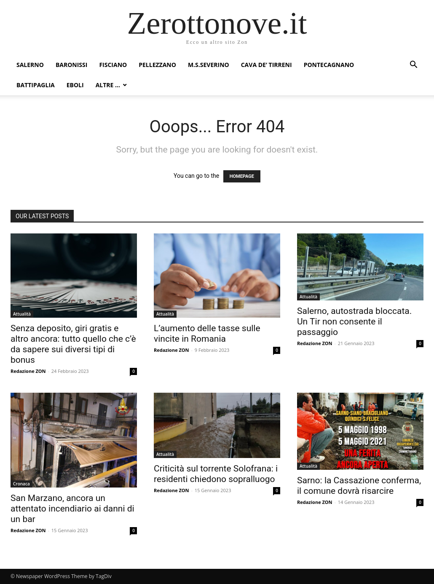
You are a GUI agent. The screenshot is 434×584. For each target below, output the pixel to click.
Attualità (22, 314)
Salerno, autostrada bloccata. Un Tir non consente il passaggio (354, 321)
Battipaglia (35, 85)
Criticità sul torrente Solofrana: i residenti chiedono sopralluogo (216, 473)
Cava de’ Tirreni (266, 65)
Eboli (75, 85)
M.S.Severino (208, 65)
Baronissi (72, 65)
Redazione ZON (28, 371)
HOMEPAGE (242, 176)
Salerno (30, 65)
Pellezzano (157, 65)
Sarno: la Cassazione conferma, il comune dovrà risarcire (359, 485)
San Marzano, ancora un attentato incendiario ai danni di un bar (72, 508)
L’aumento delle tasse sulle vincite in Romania (207, 333)
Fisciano (113, 65)
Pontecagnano (329, 65)
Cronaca (21, 484)
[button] (413, 66)
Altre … (108, 85)
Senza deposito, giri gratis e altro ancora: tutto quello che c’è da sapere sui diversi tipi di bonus (73, 344)
